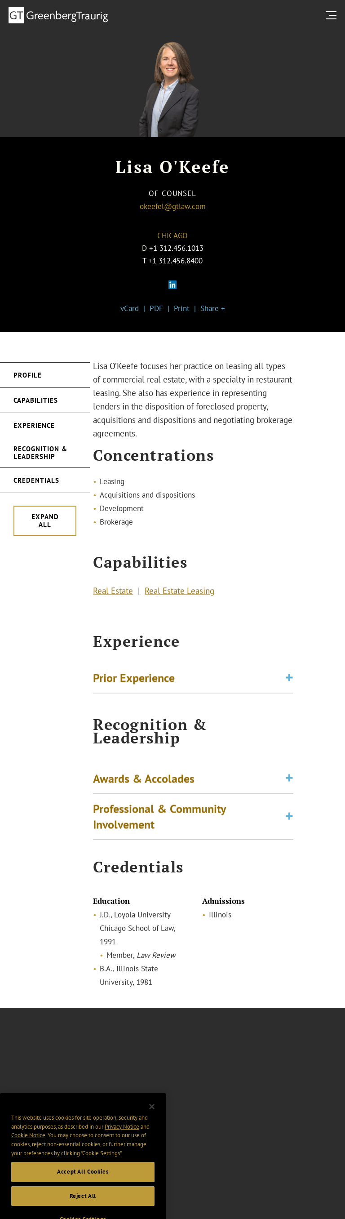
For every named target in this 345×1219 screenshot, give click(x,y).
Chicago (172, 235)
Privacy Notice (122, 1135)
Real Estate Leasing (179, 592)
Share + (212, 308)
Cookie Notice (28, 1144)
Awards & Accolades (144, 783)
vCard (129, 308)
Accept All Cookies (83, 1180)
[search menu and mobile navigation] (332, 15)
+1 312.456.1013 (176, 248)
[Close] (152, 1115)
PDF (156, 308)
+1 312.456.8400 (175, 261)
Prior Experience (134, 679)
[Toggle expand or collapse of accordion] (289, 680)
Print (182, 308)
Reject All (83, 1204)
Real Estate (113, 592)
